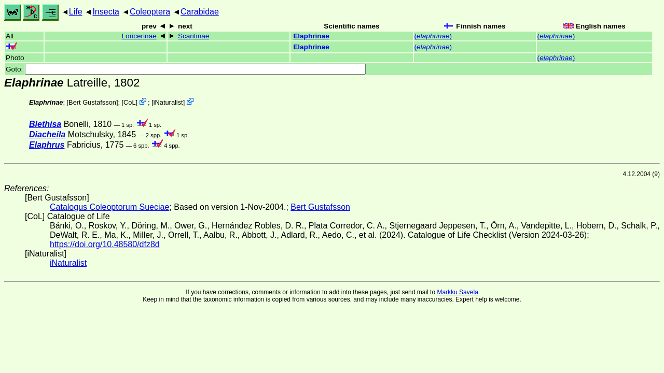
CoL (129, 102)
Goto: (186, 69)
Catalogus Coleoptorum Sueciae (109, 207)
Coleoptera (150, 11)
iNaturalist (168, 102)
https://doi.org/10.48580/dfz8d (105, 244)
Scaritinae (193, 36)
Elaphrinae (311, 36)
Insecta (105, 11)
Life (75, 11)
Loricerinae (139, 36)
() (433, 36)
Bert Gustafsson (92, 102)
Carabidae (200, 11)
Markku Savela (457, 292)
